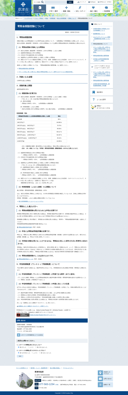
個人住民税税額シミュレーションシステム (31, 201)
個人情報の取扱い (55, 368)
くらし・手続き (38, 18)
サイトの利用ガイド (22, 368)
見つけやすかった (25, 353)
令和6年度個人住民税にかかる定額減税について (101, 29)
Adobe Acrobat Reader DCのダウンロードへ (36, 315)
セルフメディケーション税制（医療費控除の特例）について (101, 38)
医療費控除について (99, 33)
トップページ (28, 18)
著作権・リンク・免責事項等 (39, 368)
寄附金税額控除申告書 (25, 227)
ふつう (31, 347)
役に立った (23, 347)
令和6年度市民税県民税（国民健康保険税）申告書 (101, 84)
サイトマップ (81, 2)
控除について (72, 18)
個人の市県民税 (61, 18)
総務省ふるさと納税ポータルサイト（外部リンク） (34, 306)
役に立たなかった (42, 347)
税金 (46, 18)
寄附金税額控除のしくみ (26, 259)
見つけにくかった (46, 353)
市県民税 (52, 18)
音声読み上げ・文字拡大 (104, 2)
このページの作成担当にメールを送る (32, 335)
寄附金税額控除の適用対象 (26, 68)
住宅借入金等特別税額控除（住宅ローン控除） (101, 59)
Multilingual (91, 2)
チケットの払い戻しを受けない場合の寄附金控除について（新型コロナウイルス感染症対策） (46, 72)
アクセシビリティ (68, 368)
